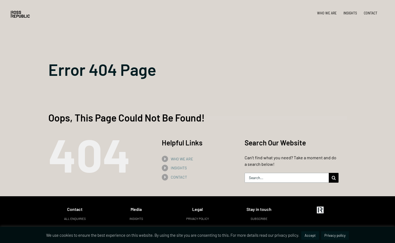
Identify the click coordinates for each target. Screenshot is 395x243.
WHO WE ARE (182, 159)
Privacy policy (197, 218)
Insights (136, 218)
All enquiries (75, 218)
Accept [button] (310, 235)
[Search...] (287, 178)
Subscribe (259, 218)
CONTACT (179, 177)
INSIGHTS (179, 168)
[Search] (334, 178)
